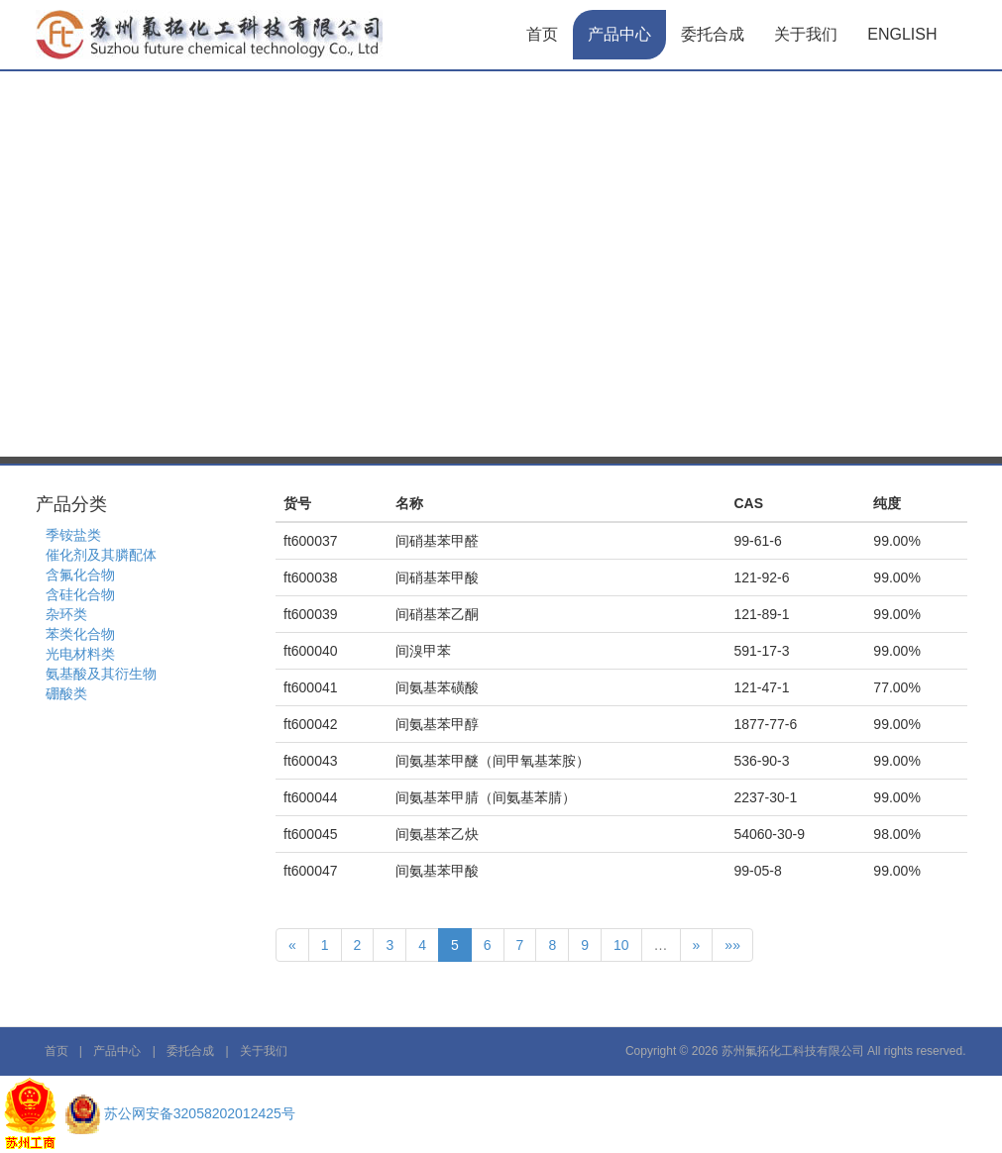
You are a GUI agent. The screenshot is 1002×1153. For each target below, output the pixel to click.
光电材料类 (80, 654)
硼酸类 (66, 693)
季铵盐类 (73, 535)
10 (621, 945)
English (902, 34)
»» (732, 945)
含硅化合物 (80, 594)
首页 (542, 34)
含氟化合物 (80, 574)
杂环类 (66, 614)
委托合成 (712, 34)
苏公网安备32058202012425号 (199, 1113)
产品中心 (619, 34)
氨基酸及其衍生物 (101, 673)
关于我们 (805, 34)
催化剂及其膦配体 (101, 555)
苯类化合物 (80, 634)
